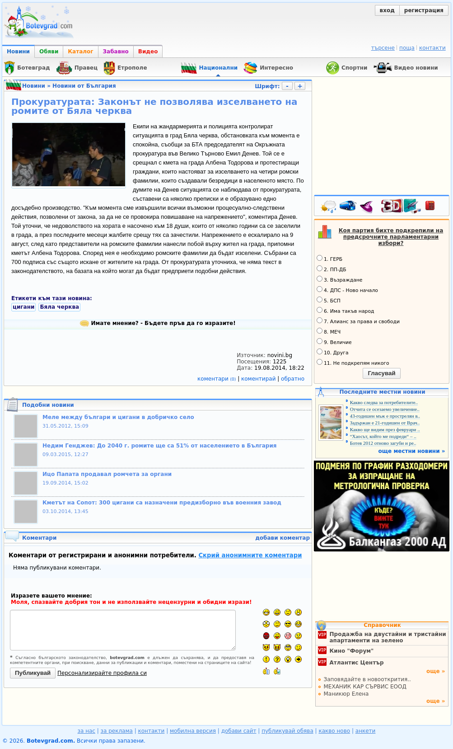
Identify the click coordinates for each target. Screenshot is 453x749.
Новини (18, 51)
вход (387, 10)
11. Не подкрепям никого (353, 362)
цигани (23, 307)
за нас (86, 731)
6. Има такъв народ (345, 310)
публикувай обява (287, 731)
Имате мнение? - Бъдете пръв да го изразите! (157, 323)
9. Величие (334, 341)
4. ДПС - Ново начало (347, 289)
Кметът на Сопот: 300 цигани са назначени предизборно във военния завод (161, 502)
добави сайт (239, 731)
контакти (432, 48)
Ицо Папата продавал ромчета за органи (107, 474)
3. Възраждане (340, 279)
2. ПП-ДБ (331, 269)
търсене (383, 48)
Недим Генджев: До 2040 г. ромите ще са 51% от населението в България (159, 446)
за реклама (117, 731)
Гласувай (381, 373)
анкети (365, 731)
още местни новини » (411, 451)
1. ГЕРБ (329, 258)
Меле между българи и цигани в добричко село (118, 417)
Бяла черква (59, 307)
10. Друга (333, 352)
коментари (217, 379)
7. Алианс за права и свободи (358, 321)
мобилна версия (193, 731)
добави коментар (282, 538)
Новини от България (84, 86)
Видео (148, 51)
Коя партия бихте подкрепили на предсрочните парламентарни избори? (391, 236)
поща (407, 48)
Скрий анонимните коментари (250, 555)
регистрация (424, 10)
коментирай (259, 379)
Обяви (48, 51)
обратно (292, 379)
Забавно (116, 51)
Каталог (80, 51)
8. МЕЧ (329, 331)
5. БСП (329, 300)
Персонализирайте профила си (102, 673)
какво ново (334, 731)
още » (435, 671)
